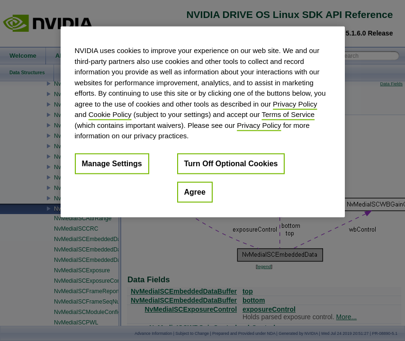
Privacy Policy (295, 103)
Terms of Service (288, 114)
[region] (203, 122)
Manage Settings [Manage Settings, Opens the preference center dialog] (112, 163)
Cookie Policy (110, 114)
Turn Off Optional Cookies (231, 163)
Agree (195, 192)
